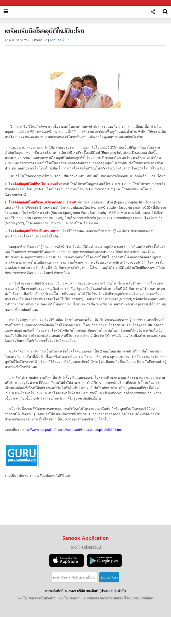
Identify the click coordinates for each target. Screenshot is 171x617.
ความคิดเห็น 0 (59, 40)
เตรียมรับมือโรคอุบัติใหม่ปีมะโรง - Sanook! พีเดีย (81, 12)
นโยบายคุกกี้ (70, 598)
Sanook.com (14, 3)
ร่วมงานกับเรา (109, 577)
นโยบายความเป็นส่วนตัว (38, 598)
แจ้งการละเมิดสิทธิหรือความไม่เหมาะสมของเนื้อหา (120, 598)
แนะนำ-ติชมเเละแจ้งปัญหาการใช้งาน (74, 577)
